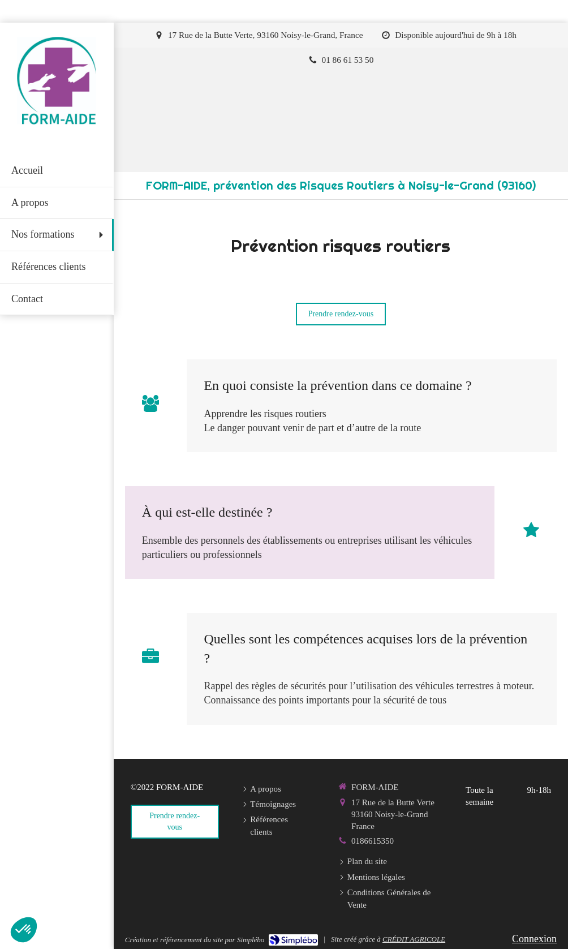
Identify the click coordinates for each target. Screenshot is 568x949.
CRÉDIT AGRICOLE (413, 939)
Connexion (534, 938)
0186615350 (372, 840)
